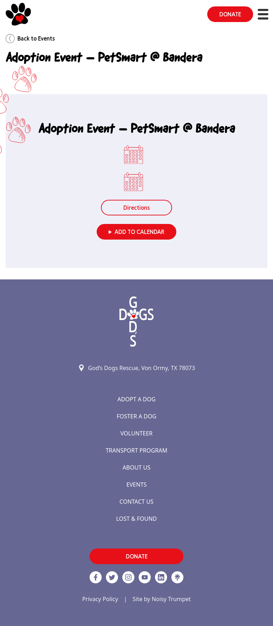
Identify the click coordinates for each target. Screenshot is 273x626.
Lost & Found (136, 519)
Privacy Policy (100, 599)
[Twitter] (112, 577)
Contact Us (136, 501)
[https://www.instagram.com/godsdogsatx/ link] (128, 577)
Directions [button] (136, 207)
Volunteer (137, 433)
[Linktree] (177, 577)
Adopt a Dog (136, 399)
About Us (136, 467)
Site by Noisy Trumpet (162, 599)
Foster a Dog (136, 416)
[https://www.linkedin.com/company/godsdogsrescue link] (161, 577)
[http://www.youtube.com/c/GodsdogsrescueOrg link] (145, 577)
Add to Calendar (139, 232)
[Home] (18, 14)
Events (136, 484)
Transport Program (136, 450)
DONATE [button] (230, 14)
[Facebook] (96, 577)
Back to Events (30, 38)
